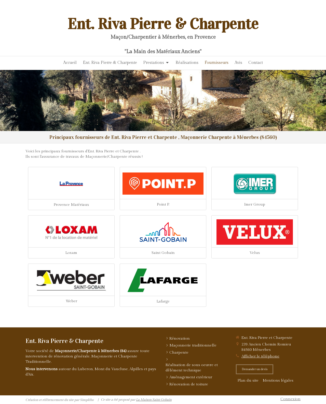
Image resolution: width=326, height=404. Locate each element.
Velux (255, 253)
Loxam (71, 253)
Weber (71, 301)
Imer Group (254, 204)
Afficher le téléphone (260, 356)
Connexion (290, 399)
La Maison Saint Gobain (154, 400)
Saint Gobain (163, 253)
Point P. (163, 204)
